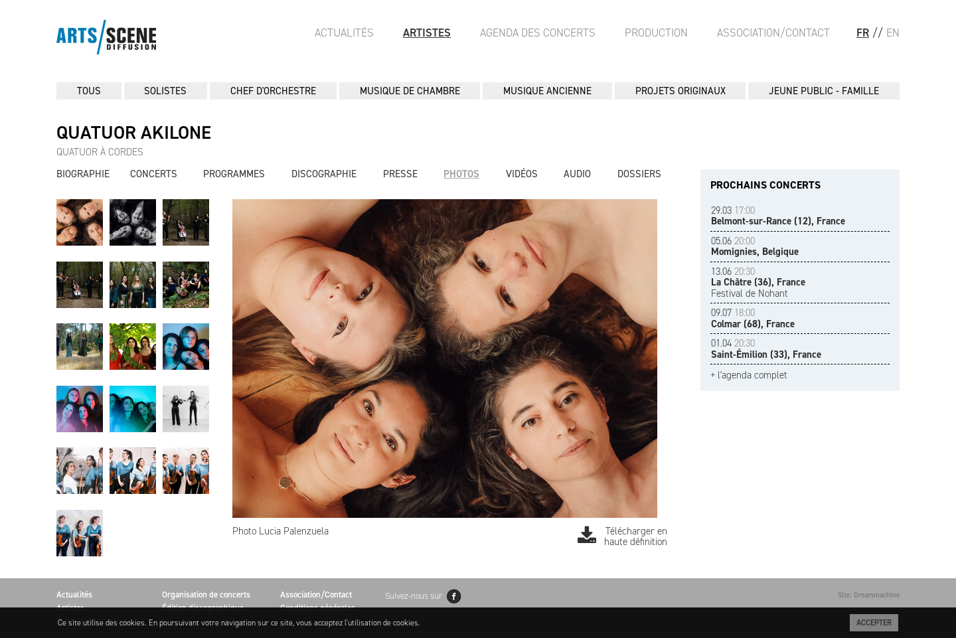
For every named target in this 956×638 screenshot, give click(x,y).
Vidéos (522, 174)
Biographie (83, 174)
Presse (400, 174)
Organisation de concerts (206, 594)
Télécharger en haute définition (622, 537)
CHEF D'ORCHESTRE (273, 91)
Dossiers (639, 174)
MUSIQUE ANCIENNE (547, 91)
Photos (461, 174)
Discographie (324, 174)
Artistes (427, 32)
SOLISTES (165, 91)
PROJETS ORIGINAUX (680, 91)
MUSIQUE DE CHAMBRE (410, 91)
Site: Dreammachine (869, 595)
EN (893, 32)
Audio (577, 174)
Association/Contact (773, 32)
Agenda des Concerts (538, 32)
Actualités (344, 32)
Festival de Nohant (758, 282)
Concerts (153, 174)
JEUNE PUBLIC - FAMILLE (824, 91)
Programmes (234, 174)
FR (862, 32)
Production (656, 32)
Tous (89, 91)
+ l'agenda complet (748, 375)
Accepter (874, 622)
